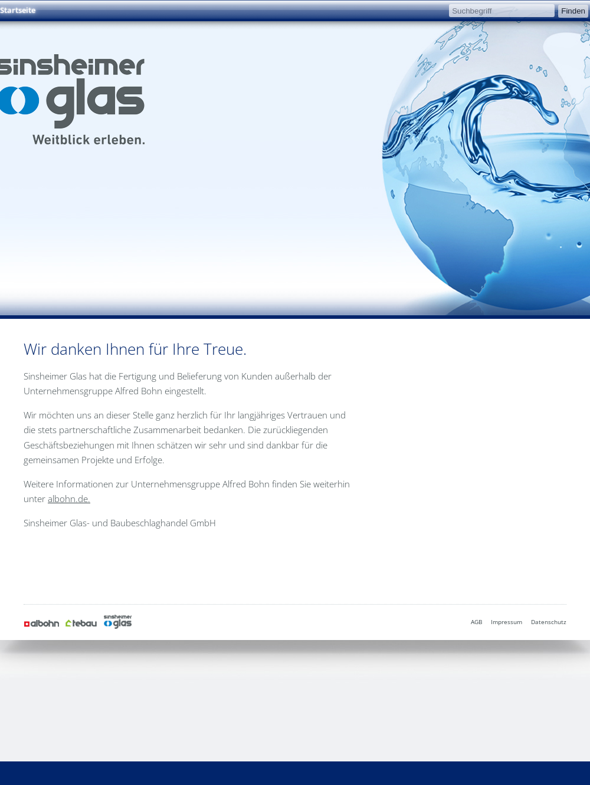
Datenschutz (548, 622)
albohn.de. (69, 498)
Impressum (506, 622)
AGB (476, 622)
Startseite (17, 10)
